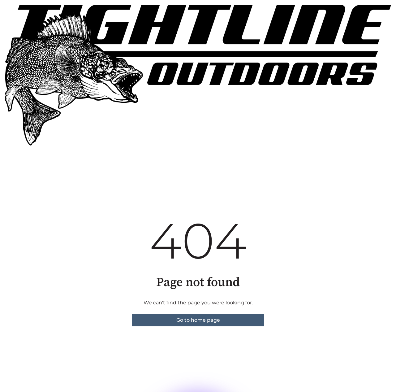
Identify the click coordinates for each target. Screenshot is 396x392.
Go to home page (198, 320)
